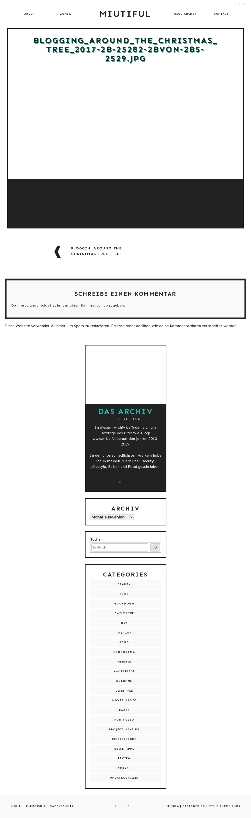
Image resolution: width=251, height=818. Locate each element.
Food (124, 642)
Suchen (96, 539)
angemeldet (41, 305)
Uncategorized (124, 777)
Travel (124, 768)
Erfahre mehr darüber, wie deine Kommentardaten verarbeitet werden (173, 326)
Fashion (124, 632)
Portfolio (124, 719)
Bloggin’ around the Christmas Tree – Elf (96, 251)
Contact (221, 13)
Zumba (65, 13)
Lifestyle (124, 690)
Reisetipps (124, 748)
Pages (124, 710)
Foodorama (124, 652)
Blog (124, 594)
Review (124, 758)
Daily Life (124, 613)
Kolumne (124, 681)
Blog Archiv (185, 13)
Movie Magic (124, 700)
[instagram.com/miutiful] (120, 482)
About (29, 13)
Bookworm (124, 603)
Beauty (124, 584)
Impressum (35, 806)
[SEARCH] (155, 547)
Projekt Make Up (124, 729)
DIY (124, 623)
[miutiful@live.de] (131, 482)
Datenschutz (62, 806)
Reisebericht (124, 739)
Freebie (124, 661)
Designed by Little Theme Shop (212, 806)
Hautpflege (124, 671)
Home (16, 806)
